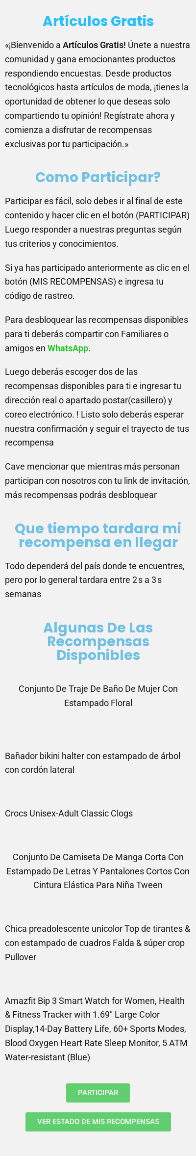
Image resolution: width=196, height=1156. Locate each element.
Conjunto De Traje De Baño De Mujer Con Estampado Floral (98, 695)
